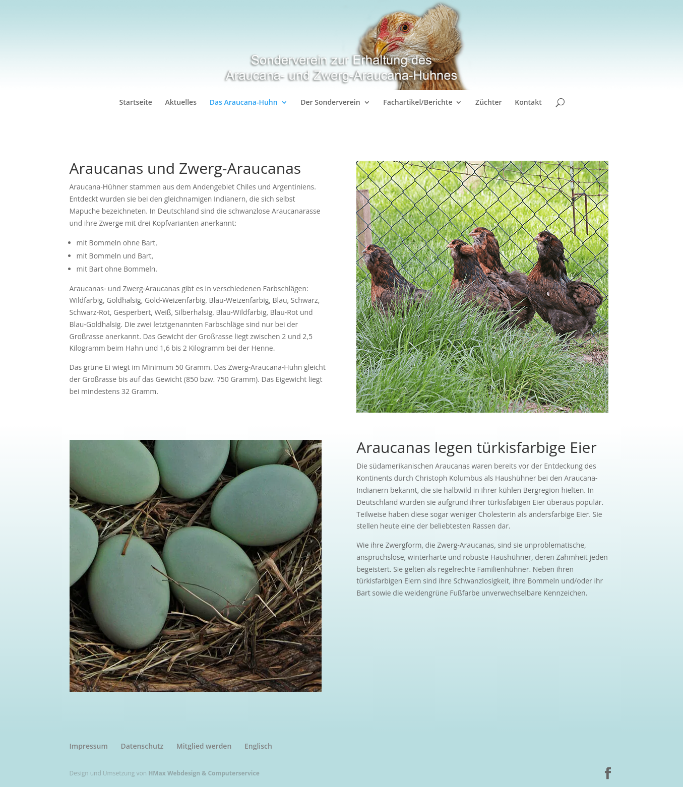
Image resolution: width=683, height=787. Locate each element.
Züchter (488, 103)
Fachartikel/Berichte (417, 103)
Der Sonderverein (330, 103)
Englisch (258, 746)
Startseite (135, 103)
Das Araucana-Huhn (244, 103)
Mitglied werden (204, 746)
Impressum (89, 746)
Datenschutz (141, 746)
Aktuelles (181, 103)
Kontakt (528, 103)
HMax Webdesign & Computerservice (204, 773)
